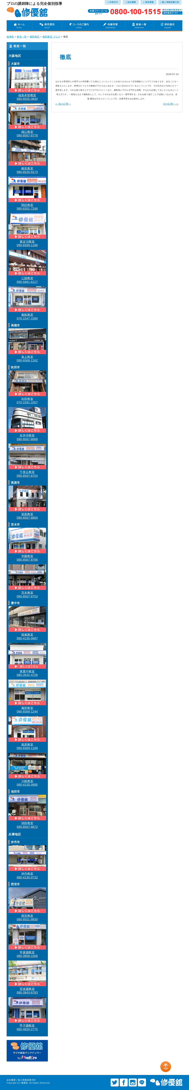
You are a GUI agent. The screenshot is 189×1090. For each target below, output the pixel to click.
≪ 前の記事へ (63, 104)
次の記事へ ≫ (171, 104)
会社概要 (11, 1080)
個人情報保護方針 (27, 1080)
